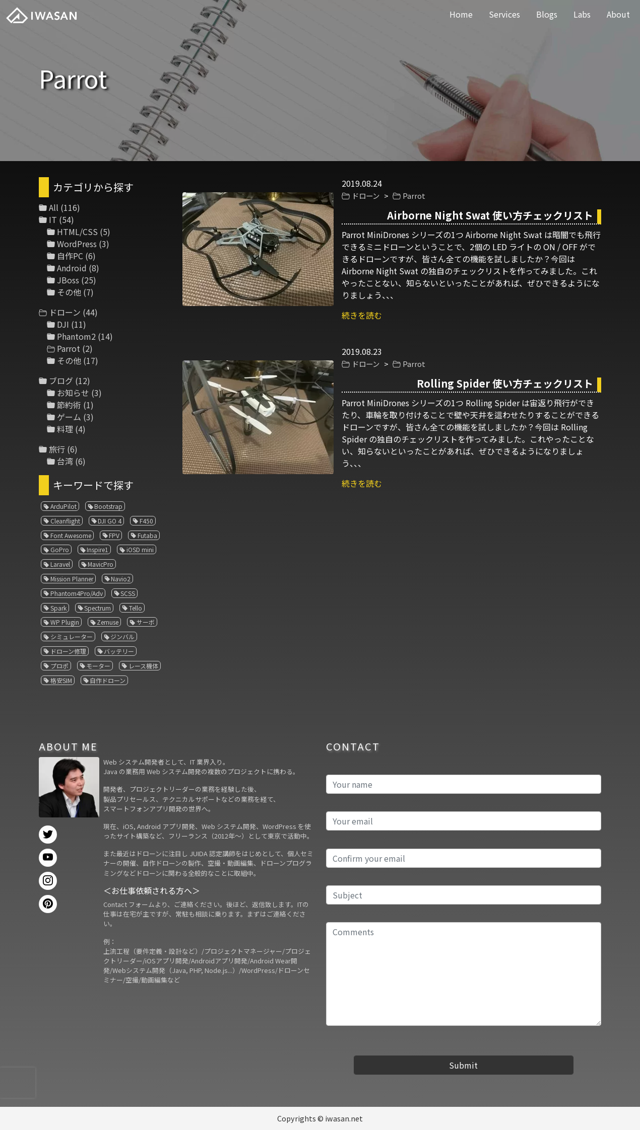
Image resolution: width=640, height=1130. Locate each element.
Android (72, 268)
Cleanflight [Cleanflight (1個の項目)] (65, 520)
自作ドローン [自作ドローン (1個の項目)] (107, 680)
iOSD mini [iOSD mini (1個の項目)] (140, 549)
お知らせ (73, 393)
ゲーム (69, 417)
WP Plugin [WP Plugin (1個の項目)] (64, 622)
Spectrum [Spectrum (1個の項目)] (97, 608)
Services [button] (504, 14)
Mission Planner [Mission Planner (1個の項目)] (71, 578)
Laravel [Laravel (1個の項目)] (60, 564)
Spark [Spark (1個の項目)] (58, 608)
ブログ (61, 380)
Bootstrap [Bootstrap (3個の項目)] (108, 506)
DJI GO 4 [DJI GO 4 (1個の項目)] (109, 520)
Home (461, 14)
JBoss (68, 280)
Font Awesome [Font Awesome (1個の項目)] (70, 535)
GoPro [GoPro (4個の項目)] (59, 549)
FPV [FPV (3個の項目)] (114, 535)
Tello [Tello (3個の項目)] (135, 608)
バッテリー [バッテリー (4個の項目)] (119, 651)
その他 (69, 292)
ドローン (365, 195)
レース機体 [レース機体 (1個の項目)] (143, 665)
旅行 (57, 449)
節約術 (69, 405)
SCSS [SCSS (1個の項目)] (127, 593)
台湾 (65, 461)
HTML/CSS (77, 231)
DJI (63, 324)
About (618, 14)
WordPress (77, 244)
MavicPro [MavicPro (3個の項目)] (100, 564)
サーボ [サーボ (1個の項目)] (146, 622)
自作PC (70, 256)
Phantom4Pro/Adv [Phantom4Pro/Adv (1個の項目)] (76, 593)
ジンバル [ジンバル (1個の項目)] (122, 636)
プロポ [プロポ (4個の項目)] (59, 665)
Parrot (414, 195)
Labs (582, 14)
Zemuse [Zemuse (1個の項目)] (107, 622)
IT (53, 219)
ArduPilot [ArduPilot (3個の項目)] (63, 506)
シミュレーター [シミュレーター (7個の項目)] (71, 636)
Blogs (546, 14)
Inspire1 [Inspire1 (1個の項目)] (97, 549)
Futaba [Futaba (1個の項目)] (147, 535)
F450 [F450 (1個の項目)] (146, 520)
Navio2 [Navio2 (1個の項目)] (121, 578)
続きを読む (362, 315)
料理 (65, 429)
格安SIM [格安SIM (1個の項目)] (61, 680)
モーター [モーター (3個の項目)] (98, 665)
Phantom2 (76, 336)
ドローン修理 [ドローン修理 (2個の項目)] (68, 651)
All (53, 207)
